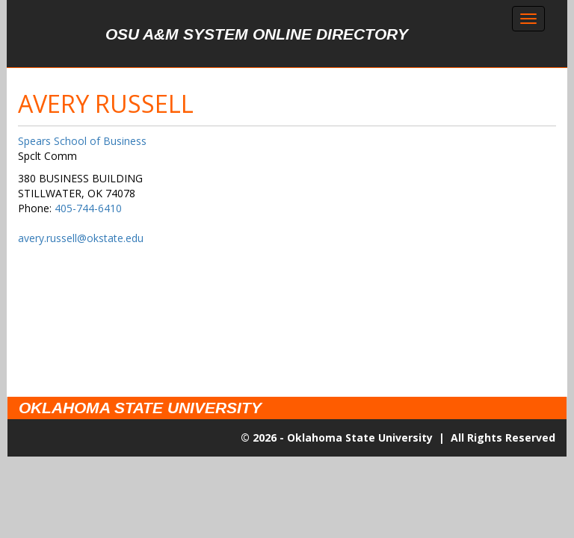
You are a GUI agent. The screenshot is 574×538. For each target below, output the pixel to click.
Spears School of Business (82, 141)
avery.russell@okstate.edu (81, 238)
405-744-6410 (88, 208)
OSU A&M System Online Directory (256, 34)
